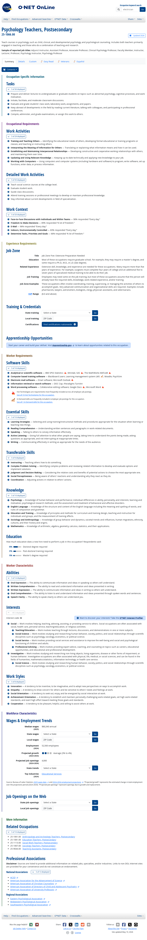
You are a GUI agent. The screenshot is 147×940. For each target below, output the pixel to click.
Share (131, 19)
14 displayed (16, 578)
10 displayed (16, 417)
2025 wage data (40, 782)
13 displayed (41, 872)
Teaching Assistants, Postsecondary (39, 848)
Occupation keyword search (130, 5)
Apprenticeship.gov (62, 345)
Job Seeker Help (19, 928)
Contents (9, 69)
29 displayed (16, 136)
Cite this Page (78, 928)
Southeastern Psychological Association (29, 904)
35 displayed (16, 180)
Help (6, 19)
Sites (139, 19)
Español (79, 61)
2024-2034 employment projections (67, 782)
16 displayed (16, 368)
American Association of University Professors (32, 889)
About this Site (113, 928)
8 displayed (16, 681)
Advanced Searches (41, 19)
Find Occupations (20, 19)
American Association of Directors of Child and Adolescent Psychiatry (43, 886)
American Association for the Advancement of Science (36, 880)
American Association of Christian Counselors (32, 883)
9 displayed (16, 457)
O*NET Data (60, 19)
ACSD (13, 877)
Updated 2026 (136, 35)
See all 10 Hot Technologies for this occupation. (35, 395)
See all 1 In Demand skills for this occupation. (35, 402)
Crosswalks (75, 19)
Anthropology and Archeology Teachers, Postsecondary (48, 836)
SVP (30, 294)
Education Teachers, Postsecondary (39, 839)
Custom (32, 61)
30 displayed (16, 89)
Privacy (124, 928)
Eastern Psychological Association (26, 898)
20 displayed (16, 214)
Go (142, 9)
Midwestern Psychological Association (28, 901)
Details (21, 61)
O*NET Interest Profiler (131, 618)
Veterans (63, 61)
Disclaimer (132, 928)
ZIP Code (47, 318)
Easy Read (47, 61)
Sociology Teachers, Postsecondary (38, 845)
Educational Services (52, 773)
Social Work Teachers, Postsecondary (40, 842)
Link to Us (67, 928)
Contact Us (31, 928)
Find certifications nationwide (59, 324)
